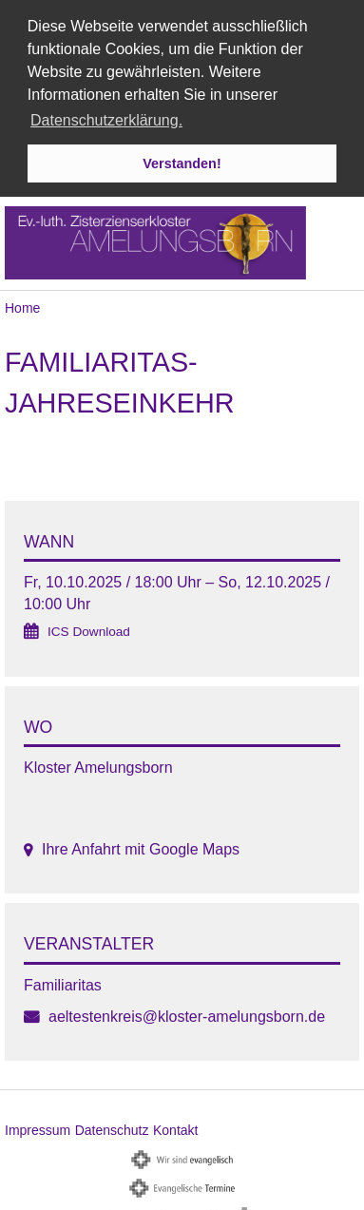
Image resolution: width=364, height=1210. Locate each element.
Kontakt (175, 1127)
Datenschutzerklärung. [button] (106, 120)
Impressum (37, 1127)
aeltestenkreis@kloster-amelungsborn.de (186, 1014)
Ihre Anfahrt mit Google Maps (140, 846)
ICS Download (89, 629)
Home (22, 305)
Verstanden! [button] (181, 163)
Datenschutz (112, 1127)
